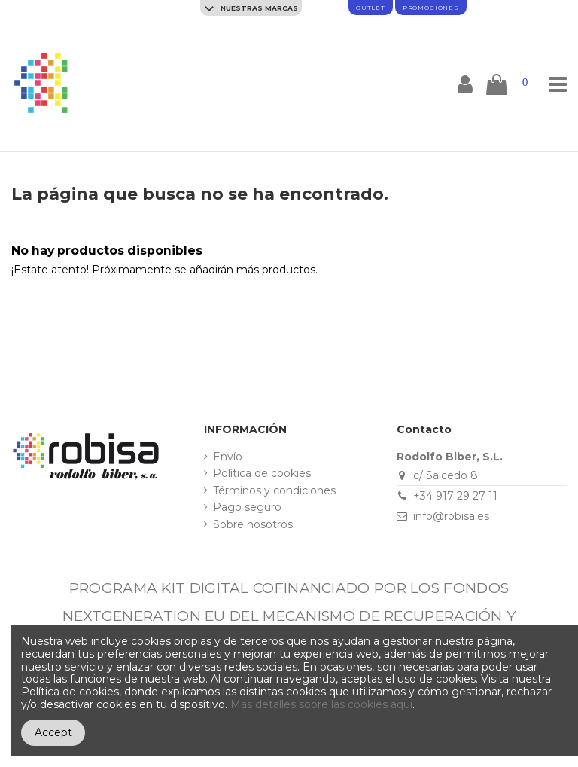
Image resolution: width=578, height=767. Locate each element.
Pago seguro (247, 507)
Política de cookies (262, 473)
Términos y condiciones (274, 490)
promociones (431, 7)
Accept (53, 732)
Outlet (370, 7)
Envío (227, 457)
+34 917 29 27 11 (455, 496)
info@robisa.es (451, 516)
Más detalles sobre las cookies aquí (321, 704)
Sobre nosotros (253, 524)
